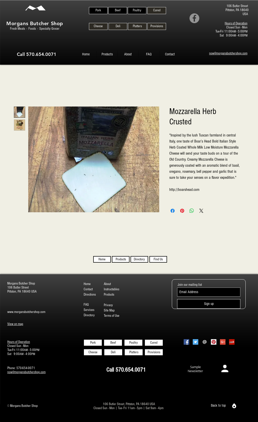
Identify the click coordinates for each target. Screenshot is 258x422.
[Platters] (137, 26)
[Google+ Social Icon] (222, 342)
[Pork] (98, 10)
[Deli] (118, 26)
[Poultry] (137, 10)
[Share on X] (201, 211)
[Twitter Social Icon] (195, 342)
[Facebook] (194, 18)
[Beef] (117, 10)
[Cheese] (98, 26)
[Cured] (156, 10)
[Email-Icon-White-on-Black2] (204, 342)
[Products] (121, 259)
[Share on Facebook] (173, 211)
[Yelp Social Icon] (232, 342)
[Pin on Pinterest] (182, 211)
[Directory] (139, 259)
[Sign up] (208, 304)
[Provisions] (156, 26)
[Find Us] (158, 259)
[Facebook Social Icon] (186, 342)
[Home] (102, 259)
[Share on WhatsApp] (192, 211)
